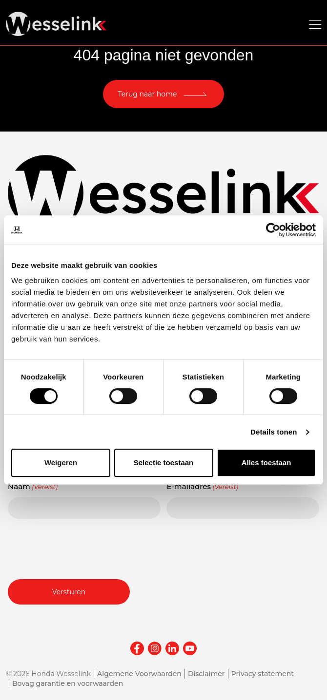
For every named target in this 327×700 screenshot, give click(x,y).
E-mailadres (202, 486)
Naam (33, 486)
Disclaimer (206, 673)
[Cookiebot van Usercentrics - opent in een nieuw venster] (273, 230)
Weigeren (60, 462)
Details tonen (273, 432)
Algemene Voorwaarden (139, 673)
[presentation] (82, 548)
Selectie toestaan (164, 462)
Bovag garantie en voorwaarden (67, 683)
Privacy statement (262, 673)
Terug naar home (147, 94)
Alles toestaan (266, 462)
